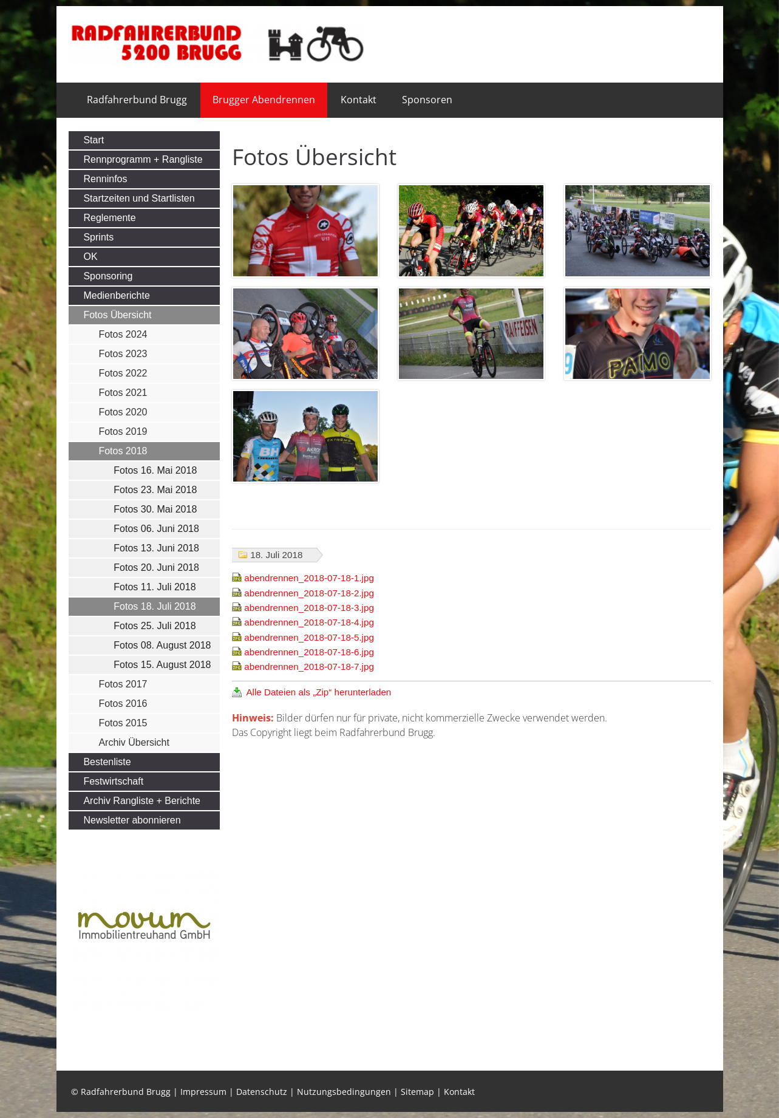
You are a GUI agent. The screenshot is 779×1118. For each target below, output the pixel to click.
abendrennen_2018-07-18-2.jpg (309, 593)
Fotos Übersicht (117, 315)
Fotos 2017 (122, 684)
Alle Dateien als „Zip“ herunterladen (318, 692)
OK (90, 256)
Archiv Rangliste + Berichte (141, 801)
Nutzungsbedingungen (344, 1091)
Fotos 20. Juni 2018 (156, 567)
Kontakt (358, 99)
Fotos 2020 (122, 412)
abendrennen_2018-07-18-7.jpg (309, 666)
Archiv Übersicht (133, 742)
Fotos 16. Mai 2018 (155, 470)
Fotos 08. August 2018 (162, 645)
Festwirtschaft (113, 781)
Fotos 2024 (122, 334)
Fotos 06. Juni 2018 (156, 528)
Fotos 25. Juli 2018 (155, 626)
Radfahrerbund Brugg (137, 99)
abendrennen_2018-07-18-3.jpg (309, 607)
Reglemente (109, 218)
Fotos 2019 (122, 431)
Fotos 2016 (122, 703)
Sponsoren (427, 99)
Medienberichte (116, 295)
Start (93, 140)
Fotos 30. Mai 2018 (155, 509)
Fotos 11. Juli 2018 (155, 587)
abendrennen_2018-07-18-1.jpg (309, 578)
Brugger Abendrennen (264, 99)
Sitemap (417, 1091)
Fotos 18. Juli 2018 (155, 606)
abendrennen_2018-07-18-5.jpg (309, 637)
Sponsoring (107, 276)
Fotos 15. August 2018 (162, 665)
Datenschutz (261, 1091)
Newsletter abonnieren (131, 820)
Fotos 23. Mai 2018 (155, 490)
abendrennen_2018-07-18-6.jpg (309, 652)
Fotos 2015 (122, 723)
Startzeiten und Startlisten (138, 198)
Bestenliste (107, 762)
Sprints (98, 237)
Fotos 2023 (122, 354)
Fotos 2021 (122, 392)
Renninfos (105, 179)
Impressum (203, 1091)
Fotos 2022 (122, 373)
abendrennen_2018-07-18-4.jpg (309, 622)
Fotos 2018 (122, 451)
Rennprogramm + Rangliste (142, 159)
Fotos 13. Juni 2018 (156, 548)
